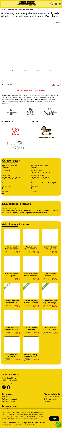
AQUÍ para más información (28, 419)
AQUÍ (33, 425)
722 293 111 (9, 383)
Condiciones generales (51, 396)
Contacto (47, 402)
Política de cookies (8, 402)
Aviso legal (6, 396)
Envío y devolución (50, 399)
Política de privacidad (9, 399)
